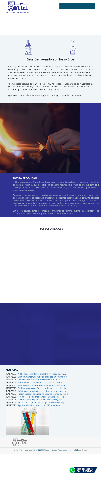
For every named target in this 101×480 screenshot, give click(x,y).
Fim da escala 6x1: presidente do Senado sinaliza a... (41, 396)
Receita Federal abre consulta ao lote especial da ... (41, 382)
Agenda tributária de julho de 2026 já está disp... (40, 405)
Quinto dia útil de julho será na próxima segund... (40, 399)
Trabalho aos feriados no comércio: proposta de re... (42, 385)
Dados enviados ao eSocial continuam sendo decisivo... (43, 388)
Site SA (84, 450)
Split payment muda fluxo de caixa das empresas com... (43, 376)
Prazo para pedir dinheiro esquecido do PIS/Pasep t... (42, 402)
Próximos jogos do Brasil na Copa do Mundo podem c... (43, 394)
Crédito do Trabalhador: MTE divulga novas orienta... (42, 391)
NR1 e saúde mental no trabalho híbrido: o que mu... (42, 374)
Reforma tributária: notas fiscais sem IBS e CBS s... (41, 379)
